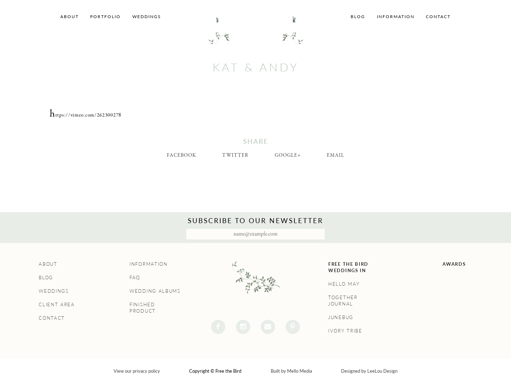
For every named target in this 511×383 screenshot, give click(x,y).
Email (335, 155)
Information (395, 17)
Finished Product (143, 307)
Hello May (343, 284)
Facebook (181, 155)
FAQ (135, 277)
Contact (438, 17)
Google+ (288, 155)
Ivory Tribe (345, 331)
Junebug (340, 317)
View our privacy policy (137, 371)
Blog (358, 17)
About (69, 17)
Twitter (235, 155)
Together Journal (343, 300)
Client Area (57, 304)
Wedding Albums (155, 291)
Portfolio (105, 17)
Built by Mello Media (291, 371)
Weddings (146, 17)
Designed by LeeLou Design (369, 371)
